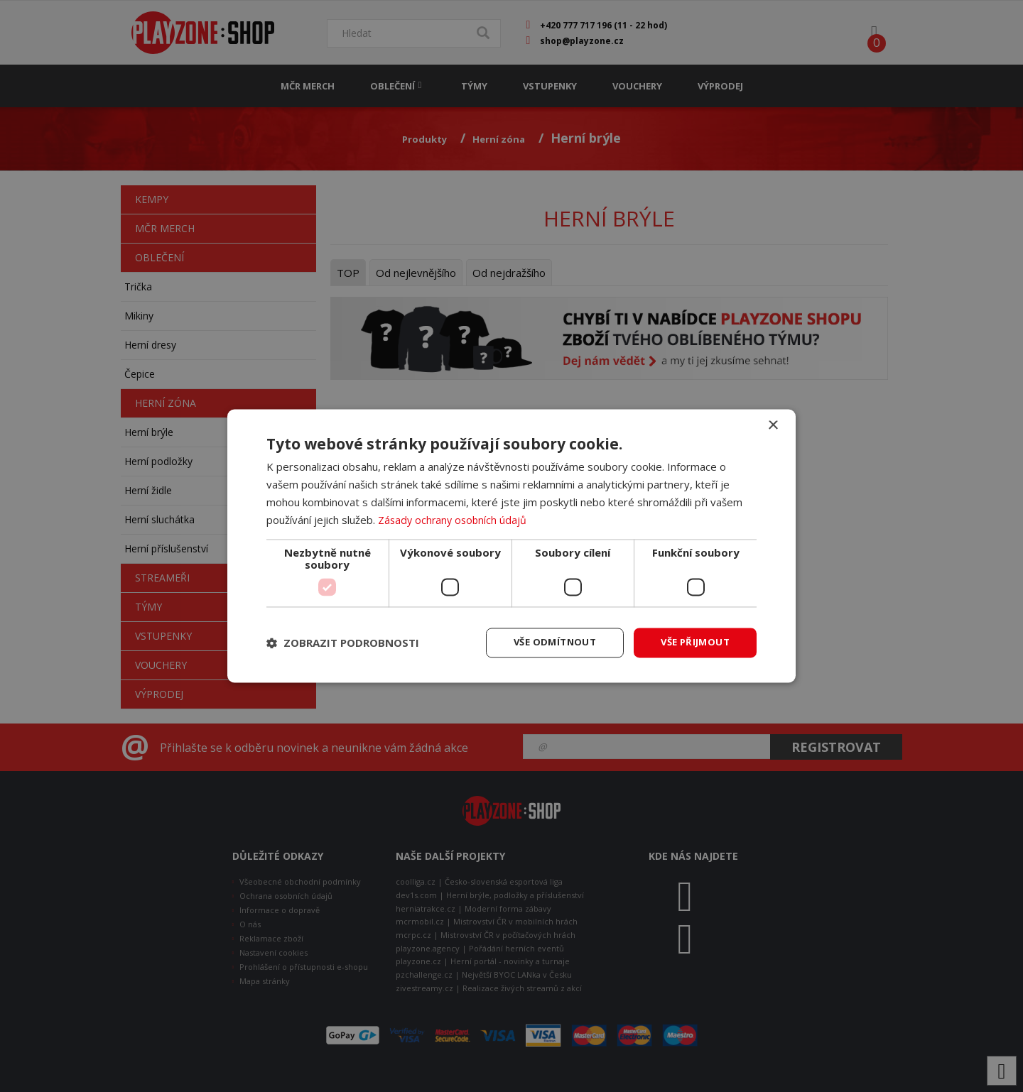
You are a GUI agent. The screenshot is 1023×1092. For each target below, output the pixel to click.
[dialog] (511, 546)
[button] (342, 643)
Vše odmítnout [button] (546, 642)
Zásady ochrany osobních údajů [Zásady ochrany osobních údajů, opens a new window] (454, 519)
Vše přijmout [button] (692, 642)
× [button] (772, 425)
